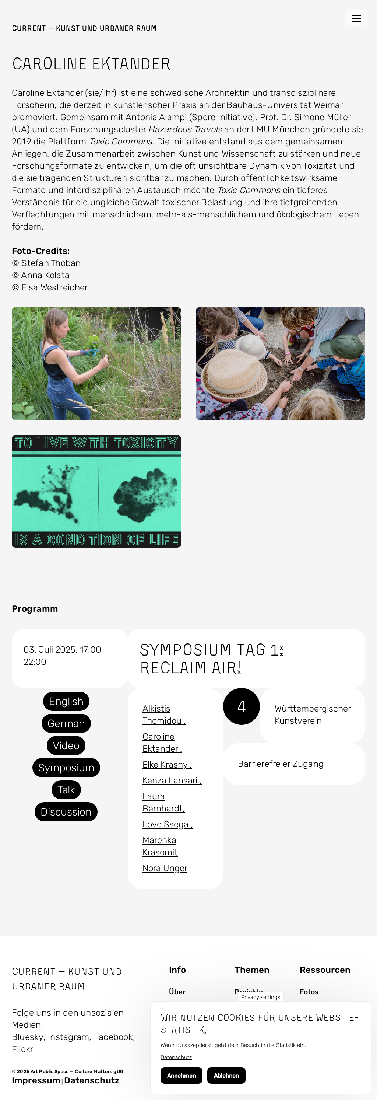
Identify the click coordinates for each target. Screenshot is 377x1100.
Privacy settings (260, 997)
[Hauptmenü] (356, 18)
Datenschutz (92, 1080)
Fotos (309, 992)
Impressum (36, 1080)
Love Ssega (166, 824)
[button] (96, 363)
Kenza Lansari (171, 780)
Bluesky (27, 1037)
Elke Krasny (166, 764)
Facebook (113, 1037)
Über (177, 992)
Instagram (68, 1037)
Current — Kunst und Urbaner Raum (84, 28)
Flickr (22, 1049)
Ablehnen (226, 1075)
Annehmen (181, 1075)
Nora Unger (164, 868)
